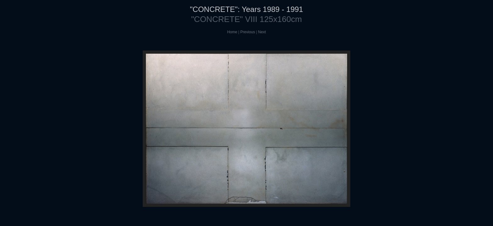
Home (232, 32)
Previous (247, 32)
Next (262, 32)
